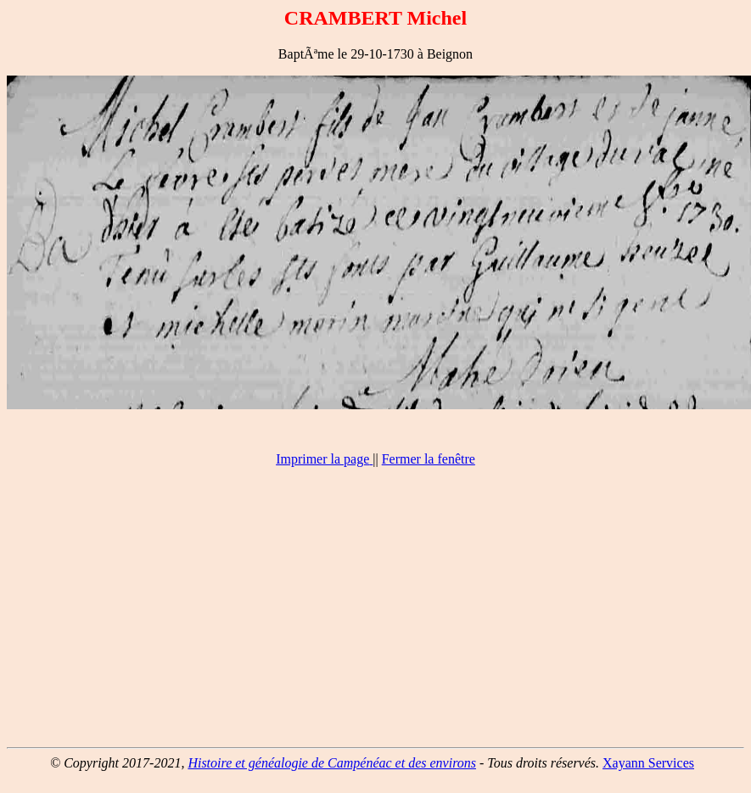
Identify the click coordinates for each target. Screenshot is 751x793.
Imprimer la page (322, 459)
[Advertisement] (376, 615)
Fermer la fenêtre (428, 459)
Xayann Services (648, 763)
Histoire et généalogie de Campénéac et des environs (332, 763)
